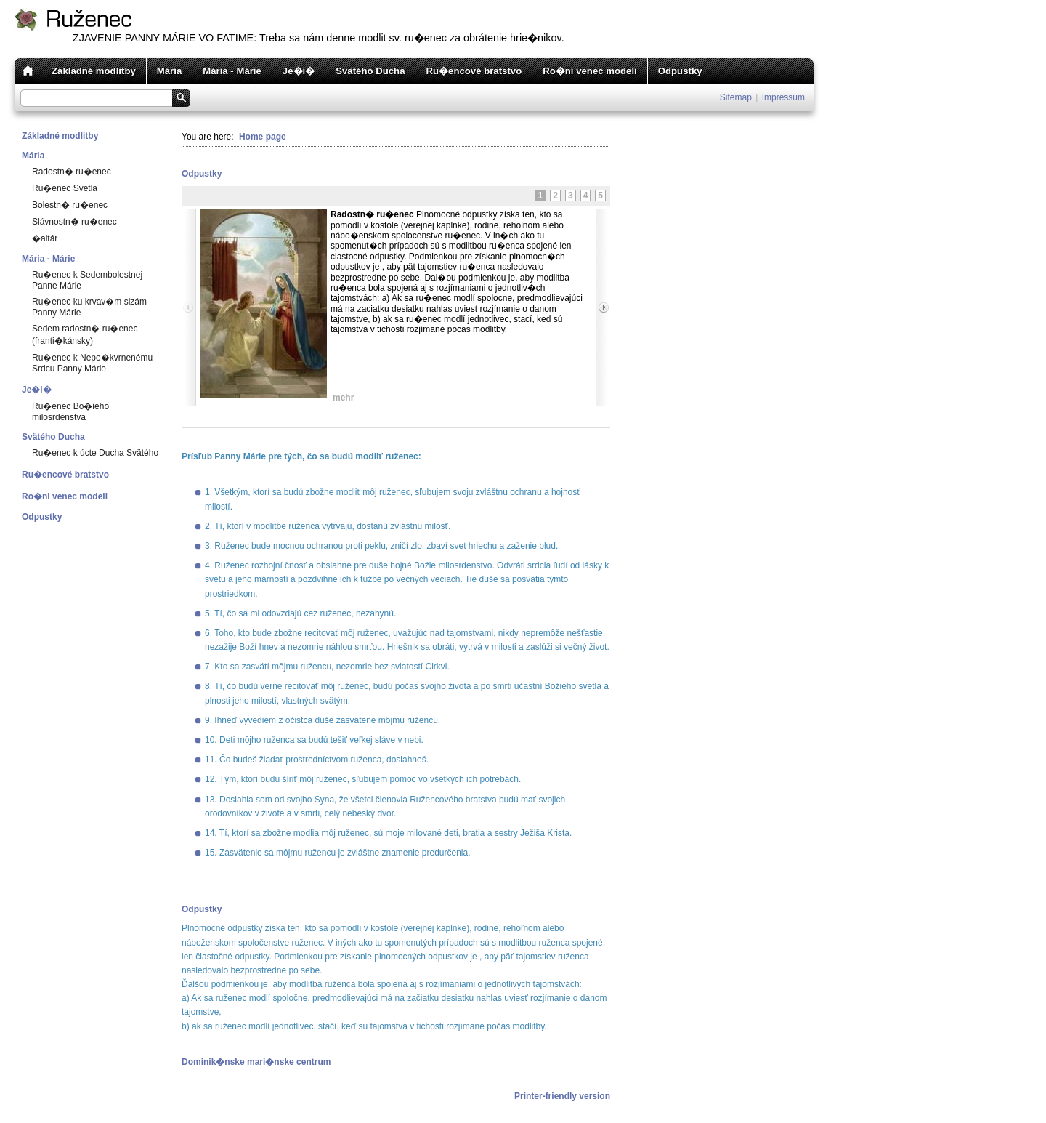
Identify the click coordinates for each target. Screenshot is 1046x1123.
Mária (169, 70)
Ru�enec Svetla (64, 188)
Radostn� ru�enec (71, 171)
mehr (343, 398)
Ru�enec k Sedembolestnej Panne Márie (87, 280)
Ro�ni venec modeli (590, 70)
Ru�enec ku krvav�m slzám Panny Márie (89, 307)
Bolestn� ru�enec (70, 205)
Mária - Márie (232, 70)
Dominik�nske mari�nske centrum (256, 1062)
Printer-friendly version (562, 1096)
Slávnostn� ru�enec (74, 222)
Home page (262, 137)
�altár (44, 238)
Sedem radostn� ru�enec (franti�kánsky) (84, 334)
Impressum (783, 97)
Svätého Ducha (370, 70)
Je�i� (299, 70)
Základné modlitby (94, 70)
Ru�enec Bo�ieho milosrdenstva (70, 411)
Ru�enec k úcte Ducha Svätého (95, 453)
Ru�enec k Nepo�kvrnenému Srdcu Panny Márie (92, 363)
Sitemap (736, 97)
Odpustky (680, 70)
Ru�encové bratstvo (474, 70)
